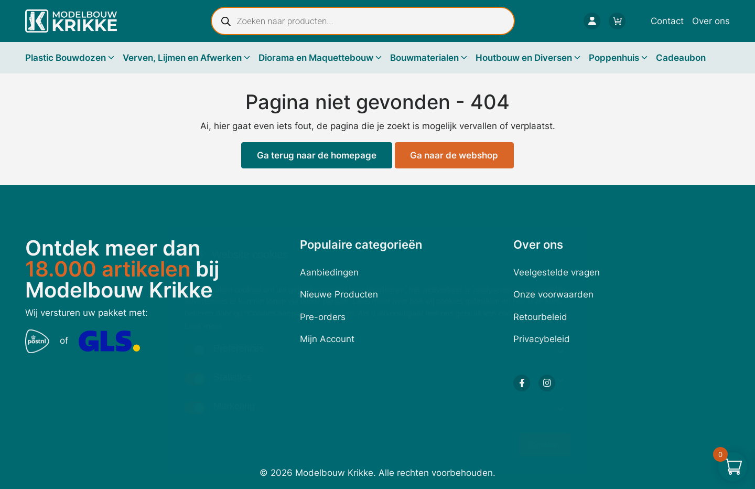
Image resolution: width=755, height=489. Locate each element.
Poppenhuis (614, 57)
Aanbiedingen (329, 272)
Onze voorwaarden (553, 294)
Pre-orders (323, 317)
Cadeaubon (681, 57)
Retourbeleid (540, 317)
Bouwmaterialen (424, 57)
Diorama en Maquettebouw (315, 57)
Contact (667, 21)
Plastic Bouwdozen (65, 57)
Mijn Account (327, 339)
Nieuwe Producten (339, 294)
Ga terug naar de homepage (316, 155)
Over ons (711, 21)
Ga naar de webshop (454, 155)
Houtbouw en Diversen (524, 57)
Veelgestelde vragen (556, 272)
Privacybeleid (541, 339)
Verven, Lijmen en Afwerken (182, 57)
